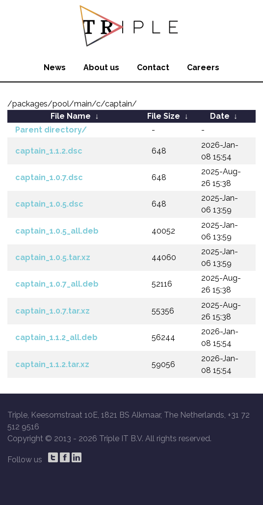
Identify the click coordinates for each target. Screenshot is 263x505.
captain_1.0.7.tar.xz (52, 311)
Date (220, 116)
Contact (153, 67)
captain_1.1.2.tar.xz (52, 364)
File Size (163, 116)
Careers (203, 67)
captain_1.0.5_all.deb (57, 231)
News (55, 67)
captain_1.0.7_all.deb (57, 284)
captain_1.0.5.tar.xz (52, 257)
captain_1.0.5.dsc (49, 204)
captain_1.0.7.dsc (49, 177)
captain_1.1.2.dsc (48, 151)
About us (101, 67)
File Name (71, 116)
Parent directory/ (51, 129)
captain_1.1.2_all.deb (56, 337)
